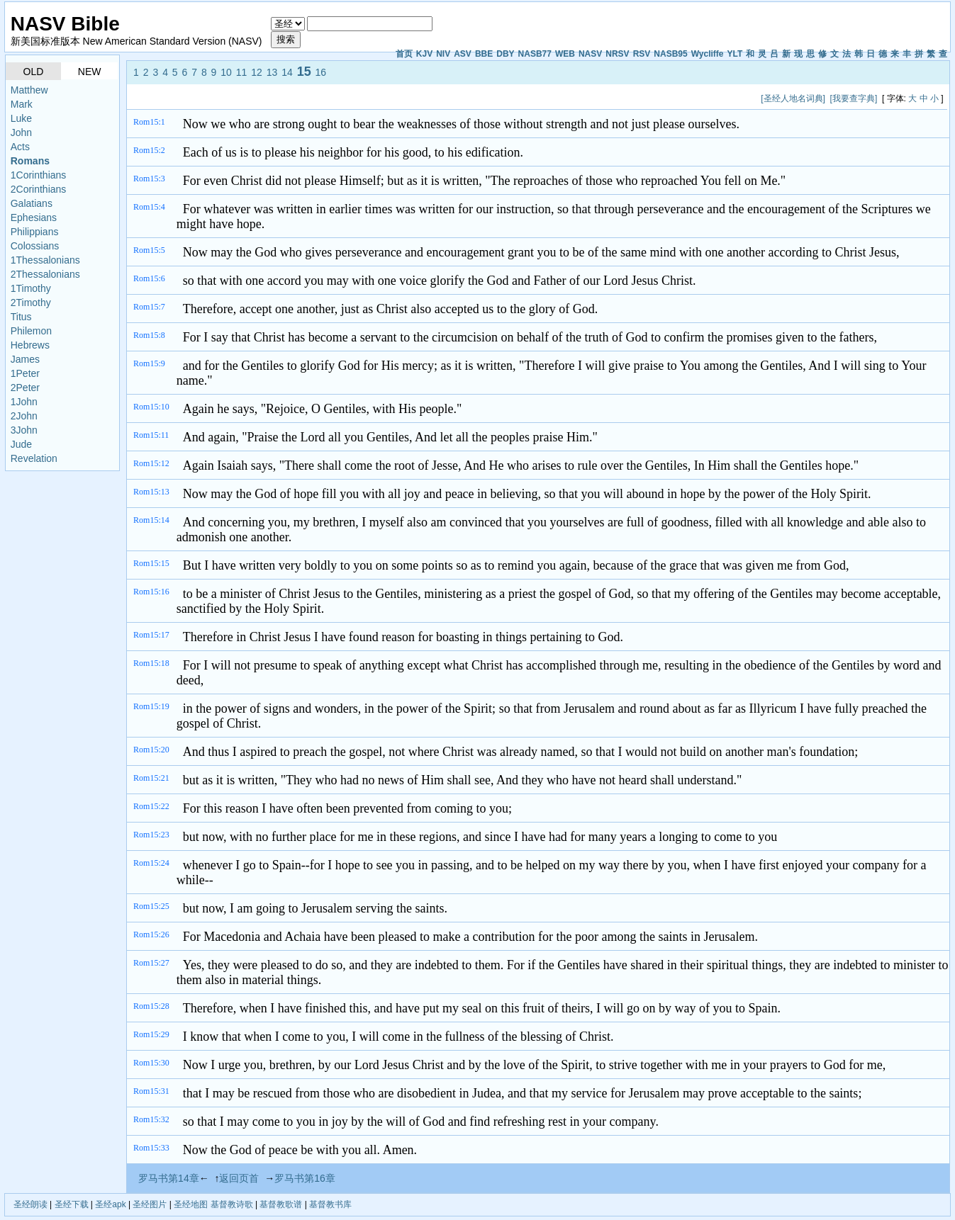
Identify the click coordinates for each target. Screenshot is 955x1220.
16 (321, 72)
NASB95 (670, 54)
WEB (565, 54)
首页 (404, 54)
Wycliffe (707, 54)
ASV (462, 54)
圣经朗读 (30, 1204)
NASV (590, 54)
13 (272, 72)
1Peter (25, 373)
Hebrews (30, 345)
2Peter (25, 387)
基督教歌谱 (280, 1204)
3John (24, 430)
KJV (424, 54)
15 (304, 71)
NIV (443, 54)
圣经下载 (72, 1204)
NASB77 (535, 54)
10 (226, 72)
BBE (484, 54)
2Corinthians (39, 189)
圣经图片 (150, 1204)
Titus (21, 316)
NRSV (617, 54)
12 (256, 72)
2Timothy (31, 302)
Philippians (35, 231)
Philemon (31, 331)
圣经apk (110, 1204)
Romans (30, 160)
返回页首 (239, 1178)
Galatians (31, 203)
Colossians (35, 246)
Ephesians (34, 217)
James (25, 359)
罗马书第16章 (304, 1178)
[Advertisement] (390, 98)
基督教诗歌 (232, 1204)
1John (24, 401)
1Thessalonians (45, 260)
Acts (20, 146)
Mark (22, 104)
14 (287, 72)
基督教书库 (330, 1204)
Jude (21, 444)
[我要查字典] (854, 98)
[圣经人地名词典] (793, 98)
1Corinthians (39, 175)
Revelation (34, 458)
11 (241, 72)
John (21, 132)
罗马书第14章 (168, 1178)
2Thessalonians (45, 274)
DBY (505, 54)
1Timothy (31, 288)
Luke (21, 118)
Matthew (29, 90)
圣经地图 (191, 1204)
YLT (734, 54)
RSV (642, 54)
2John (24, 416)
